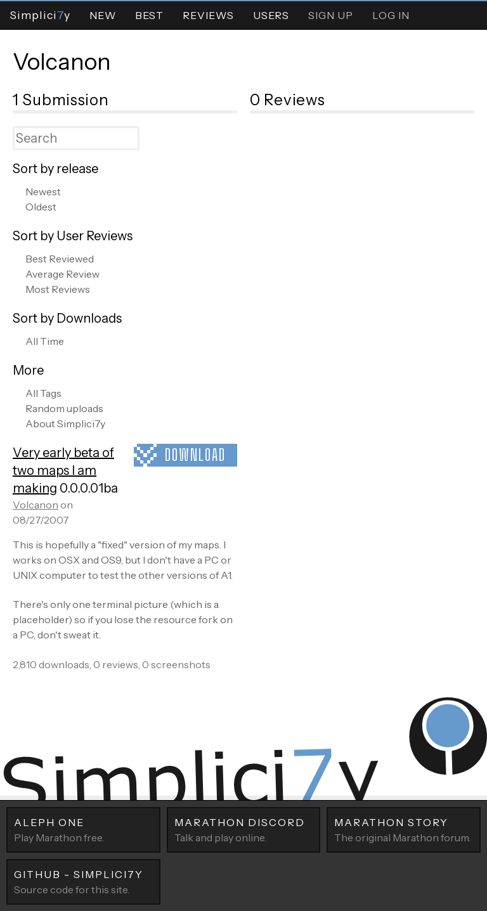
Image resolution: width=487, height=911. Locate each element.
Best (149, 15)
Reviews (208, 15)
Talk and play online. (243, 829)
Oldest (40, 206)
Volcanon (62, 61)
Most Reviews (57, 289)
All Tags (43, 393)
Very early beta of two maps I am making (63, 470)
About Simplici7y (65, 423)
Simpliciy (40, 15)
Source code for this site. (83, 881)
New (102, 15)
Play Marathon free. (83, 829)
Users (271, 15)
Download (195, 455)
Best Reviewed (59, 258)
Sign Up (330, 15)
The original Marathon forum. (403, 829)
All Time (44, 341)
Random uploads (64, 408)
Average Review (62, 274)
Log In (391, 15)
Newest (43, 191)
